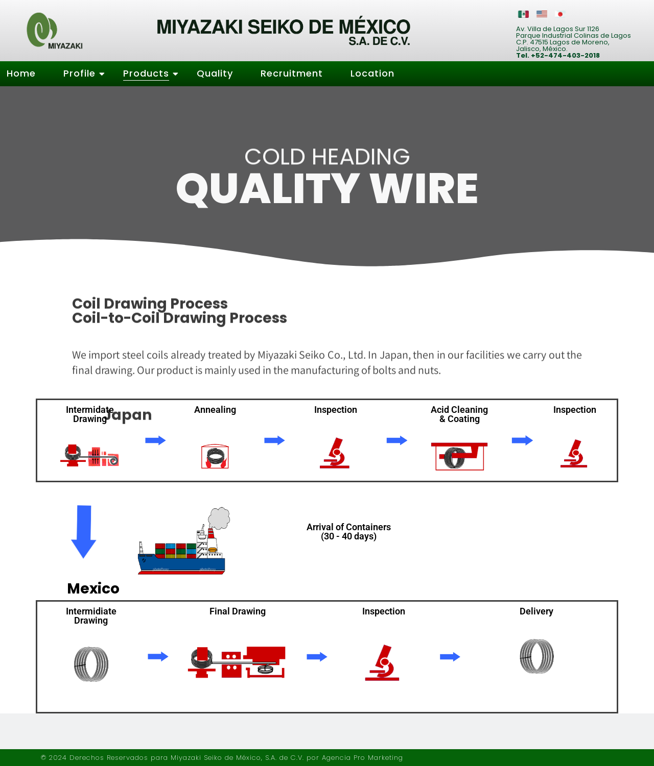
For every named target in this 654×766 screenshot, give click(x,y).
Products (149, 73)
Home (21, 73)
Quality (215, 73)
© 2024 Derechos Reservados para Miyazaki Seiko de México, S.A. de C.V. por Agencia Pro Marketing (222, 757)
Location (372, 73)
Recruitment (292, 73)
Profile (82, 73)
